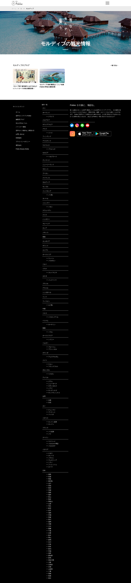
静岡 (48, 540)
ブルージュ (50, 347)
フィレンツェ (51, 464)
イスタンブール (52, 317)
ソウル (49, 332)
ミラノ (49, 462)
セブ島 (49, 305)
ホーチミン (50, 324)
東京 (48, 578)
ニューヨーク (51, 383)
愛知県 (49, 555)
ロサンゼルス (51, 386)
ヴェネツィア (51, 460)
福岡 (48, 522)
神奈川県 (50, 560)
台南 (48, 400)
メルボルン (50, 260)
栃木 (48, 535)
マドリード (50, 441)
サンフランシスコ (53, 392)
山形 (48, 503)
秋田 (48, 488)
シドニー (50, 339)
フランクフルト (52, 366)
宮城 (48, 515)
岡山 (48, 537)
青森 (48, 517)
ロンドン (50, 424)
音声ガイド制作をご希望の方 (25, 130)
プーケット (50, 412)
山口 (48, 483)
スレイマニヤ (51, 272)
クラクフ (50, 116)
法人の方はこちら (21, 123)
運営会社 (18, 145)
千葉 (48, 531)
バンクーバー (51, 280)
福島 (48, 492)
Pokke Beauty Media (22, 149)
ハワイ (49, 388)
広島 (48, 544)
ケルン (49, 364)
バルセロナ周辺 (52, 443)
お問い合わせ (20, 134)
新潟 (48, 549)
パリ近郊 (50, 431)
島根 (48, 576)
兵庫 (48, 533)
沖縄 (48, 524)
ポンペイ (50, 455)
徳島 (48, 474)
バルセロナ (50, 446)
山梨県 (49, 569)
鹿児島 (49, 481)
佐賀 (48, 476)
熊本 (48, 499)
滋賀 (48, 512)
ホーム (14, 8)
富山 (48, 497)
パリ (48, 434)
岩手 (48, 510)
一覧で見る (113, 65)
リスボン (50, 374)
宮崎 (48, 490)
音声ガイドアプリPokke (23, 116)
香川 (48, 519)
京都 (48, 567)
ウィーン (50, 258)
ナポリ (49, 453)
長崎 (48, 573)
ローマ (49, 467)
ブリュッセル (51, 349)
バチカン (50, 458)
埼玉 (48, 506)
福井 (48, 494)
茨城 (48, 551)
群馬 (48, 558)
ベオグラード (51, 156)
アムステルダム (52, 356)
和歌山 (49, 501)
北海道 (49, 564)
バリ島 (49, 195)
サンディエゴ (51, 390)
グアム (49, 381)
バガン (49, 207)
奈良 (48, 546)
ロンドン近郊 (51, 422)
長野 (48, 553)
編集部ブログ (20, 119)
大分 (48, 526)
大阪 (48, 562)
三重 (48, 571)
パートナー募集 (21, 127)
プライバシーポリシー (23, 141)
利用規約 (18, 138)
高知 (48, 485)
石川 (48, 542)
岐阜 (48, 508)
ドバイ (49, 133)
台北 (48, 402)
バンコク (50, 414)
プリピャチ (50, 149)
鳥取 (48, 479)
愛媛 (48, 528)
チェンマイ (50, 410)
